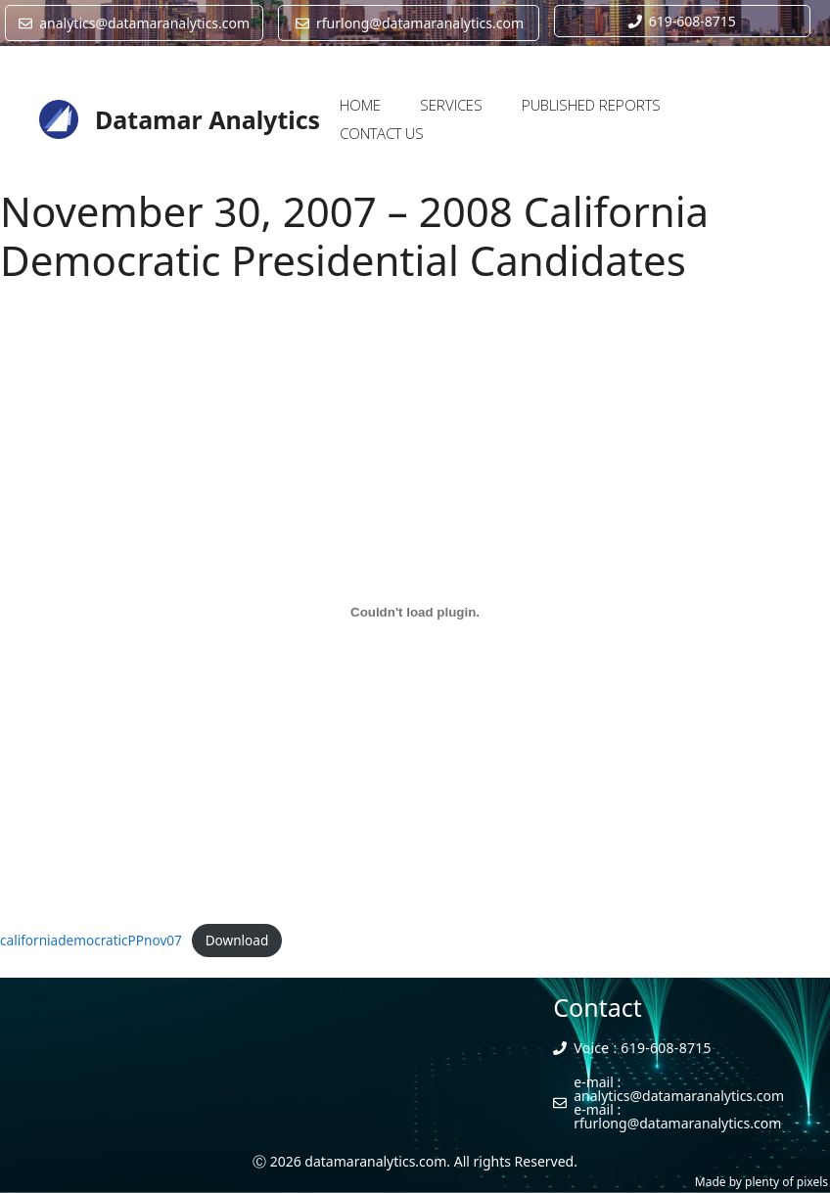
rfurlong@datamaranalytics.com (677, 1123)
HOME (360, 105)
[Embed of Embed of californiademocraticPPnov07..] (415, 611)
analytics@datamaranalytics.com (679, 1095)
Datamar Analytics (207, 119)
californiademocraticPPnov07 (91, 940)
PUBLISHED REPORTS (591, 105)
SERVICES (451, 105)
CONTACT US (382, 133)
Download (237, 940)
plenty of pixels (786, 1181)
